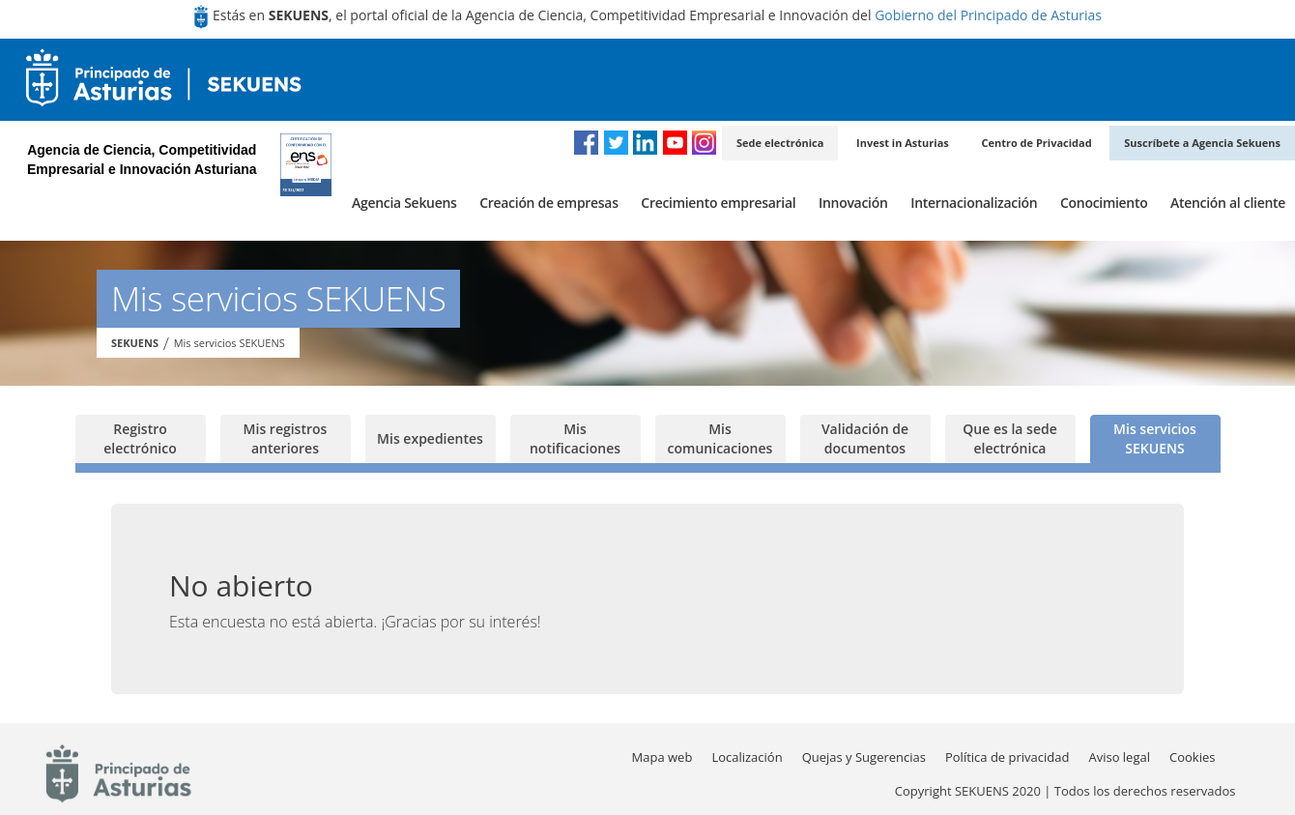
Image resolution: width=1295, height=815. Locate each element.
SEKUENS (134, 342)
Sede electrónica (779, 142)
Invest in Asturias (902, 142)
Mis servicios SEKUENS (229, 342)
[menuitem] (404, 203)
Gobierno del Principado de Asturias (988, 15)
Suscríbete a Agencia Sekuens (1202, 142)
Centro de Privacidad (1036, 142)
